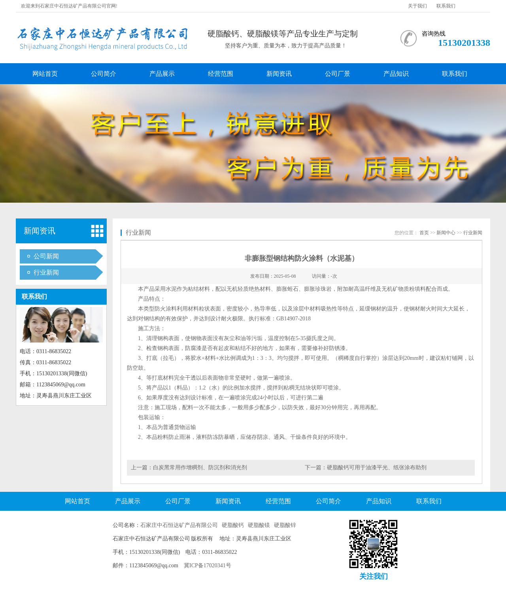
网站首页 (45, 73)
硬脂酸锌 (285, 525)
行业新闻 (46, 272)
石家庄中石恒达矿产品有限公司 (179, 525)
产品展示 (162, 73)
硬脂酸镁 (259, 525)
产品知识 (396, 73)
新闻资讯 (279, 73)
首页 (424, 232)
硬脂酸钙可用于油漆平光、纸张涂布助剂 (377, 467)
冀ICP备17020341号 (207, 565)
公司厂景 (337, 73)
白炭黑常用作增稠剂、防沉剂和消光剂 (200, 467)
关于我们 (417, 6)
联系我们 (445, 6)
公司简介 (103, 73)
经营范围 (220, 73)
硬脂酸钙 (233, 525)
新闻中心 (445, 232)
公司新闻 (46, 256)
